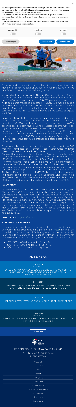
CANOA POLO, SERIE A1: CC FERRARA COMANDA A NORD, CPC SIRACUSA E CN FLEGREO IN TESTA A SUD (38, 320)
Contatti (38, 374)
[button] (73, 4)
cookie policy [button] (36, 12)
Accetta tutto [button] (65, 41)
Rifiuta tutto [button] (47, 41)
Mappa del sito (38, 366)
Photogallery (38, 377)
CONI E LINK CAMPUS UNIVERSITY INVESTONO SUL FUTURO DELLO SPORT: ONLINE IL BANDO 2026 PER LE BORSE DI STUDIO (38, 286)
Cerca (38, 370)
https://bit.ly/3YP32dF (25, 217)
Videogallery (38, 381)
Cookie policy (38, 401)
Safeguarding (38, 393)
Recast (56, 229)
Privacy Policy (38, 397)
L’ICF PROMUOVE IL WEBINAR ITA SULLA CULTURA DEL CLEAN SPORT (38, 301)
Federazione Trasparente (38, 389)
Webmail (38, 362)
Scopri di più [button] (11, 41)
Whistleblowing (38, 385)
